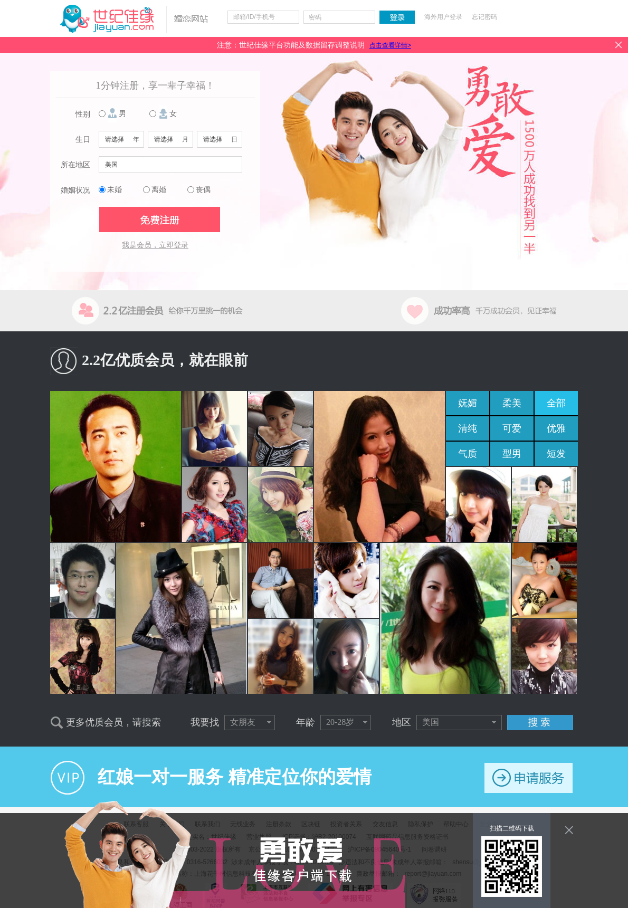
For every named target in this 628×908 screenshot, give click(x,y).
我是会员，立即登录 (155, 245)
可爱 (511, 428)
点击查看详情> (390, 45)
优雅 (556, 428)
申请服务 (528, 778)
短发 (556, 453)
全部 (556, 403)
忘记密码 (484, 17)
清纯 (467, 428)
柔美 (511, 403)
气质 (467, 453)
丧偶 (203, 190)
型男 (511, 453)
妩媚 (467, 403)
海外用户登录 (443, 17)
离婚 (158, 190)
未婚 (114, 190)
